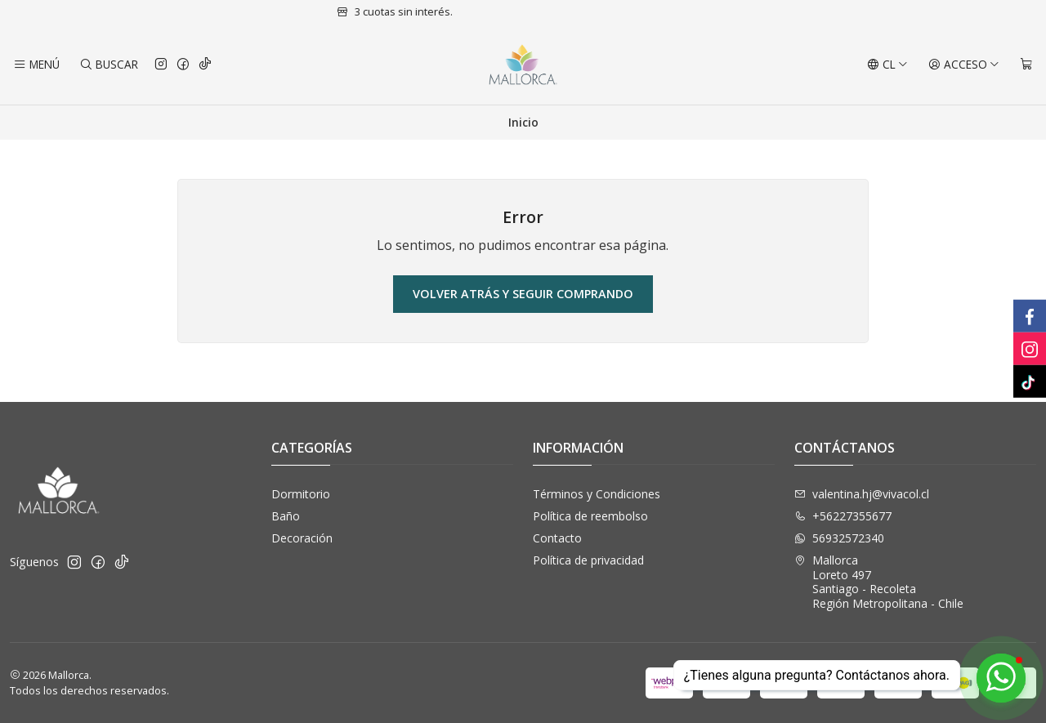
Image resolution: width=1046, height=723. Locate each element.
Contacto (557, 538)
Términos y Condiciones (596, 494)
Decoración (302, 538)
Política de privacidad (588, 560)
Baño (285, 516)
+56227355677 (843, 516)
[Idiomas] (887, 64)
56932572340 (839, 538)
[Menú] (36, 64)
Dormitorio (300, 494)
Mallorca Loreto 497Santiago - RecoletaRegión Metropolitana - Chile (878, 581)
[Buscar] (108, 64)
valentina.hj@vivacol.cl (861, 494)
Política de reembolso (590, 516)
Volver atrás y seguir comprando (523, 293)
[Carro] (1026, 64)
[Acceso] (964, 64)
